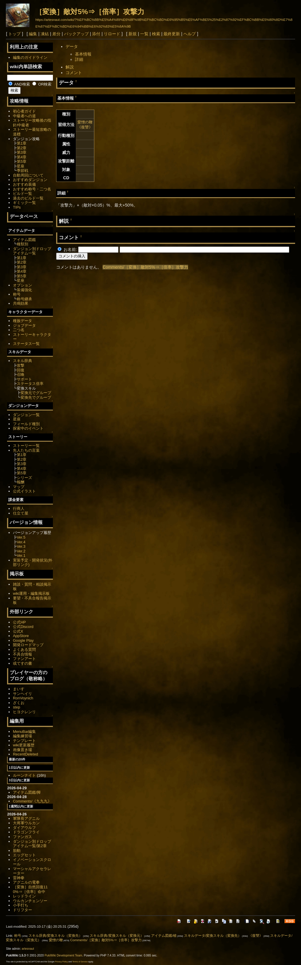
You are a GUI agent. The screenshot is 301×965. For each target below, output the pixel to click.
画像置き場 (22, 750)
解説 (70, 67)
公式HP (19, 622)
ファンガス (22, 837)
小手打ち (20, 905)
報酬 (20, 482)
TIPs (17, 207)
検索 (156, 33)
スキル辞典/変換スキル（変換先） (55, 935)
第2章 (21, 148)
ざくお (18, 703)
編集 (33, 33)
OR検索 (41, 84)
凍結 (45, 33)
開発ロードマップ (28, 645)
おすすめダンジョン (30, 179)
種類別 (22, 244)
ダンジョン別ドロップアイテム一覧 (32, 251)
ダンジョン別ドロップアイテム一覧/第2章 (32, 843)
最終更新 (171, 33)
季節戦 (22, 170)
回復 (20, 370)
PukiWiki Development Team (63, 955)
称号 (17, 294)
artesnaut (28, 948)
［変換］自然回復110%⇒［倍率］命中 (30, 889)
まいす (18, 689)
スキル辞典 (22, 360)
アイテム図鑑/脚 (27, 792)
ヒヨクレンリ (24, 712)
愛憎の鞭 (85, 122)
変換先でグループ (36, 397)
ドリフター (22, 910)
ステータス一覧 (26, 343)
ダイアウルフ (24, 827)
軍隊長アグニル (26, 818)
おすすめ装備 (24, 184)
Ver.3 (21, 546)
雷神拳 (18, 878)
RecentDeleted (25, 754)
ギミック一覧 (24, 202)
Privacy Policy (61, 962)
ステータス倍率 (30, 383)
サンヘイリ (22, 693)
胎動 (17, 850)
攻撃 (20, 365)
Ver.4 (21, 542)
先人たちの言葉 (26, 450)
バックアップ (76, 33)
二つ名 (18, 330)
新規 (132, 33)
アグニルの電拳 (26, 882)
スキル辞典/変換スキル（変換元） (116, 935)
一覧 (144, 33)
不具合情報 (22, 654)
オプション (22, 285)
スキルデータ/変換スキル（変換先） (212, 935)
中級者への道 (24, 116)
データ (72, 46)
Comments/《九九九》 (32, 801)
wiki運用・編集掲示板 (31, 593)
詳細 (79, 59)
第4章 (21, 157)
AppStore (21, 636)
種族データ (22, 321)
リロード (112, 33)
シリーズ (24, 477)
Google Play (23, 640)
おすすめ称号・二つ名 (32, 189)
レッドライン (24, 896)
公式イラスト (24, 491)
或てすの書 (22, 663)
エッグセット (24, 855)
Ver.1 (21, 555)
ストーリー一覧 (26, 445)
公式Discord (23, 626)
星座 (20, 166)
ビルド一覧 (22, 193)
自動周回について (28, 175)
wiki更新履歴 (24, 745)
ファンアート (24, 658)
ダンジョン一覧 (26, 415)
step (16, 707)
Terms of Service (80, 962)
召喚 (20, 374)
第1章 (21, 143)
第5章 (21, 161)
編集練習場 (22, 736)
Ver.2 (21, 551)
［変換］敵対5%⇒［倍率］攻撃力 (89, 12)
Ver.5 (21, 537)
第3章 (21, 152)
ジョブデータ (24, 325)
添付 (96, 33)
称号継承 (24, 299)
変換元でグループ (36, 393)
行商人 (18, 508)
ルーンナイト (24, 775)
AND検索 (19, 84)
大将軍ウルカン (26, 823)
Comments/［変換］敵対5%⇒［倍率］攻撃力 (145, 267)
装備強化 (24, 290)
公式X (18, 631)
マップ (18, 487)
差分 (56, 33)
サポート (24, 379)
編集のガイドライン (30, 57)
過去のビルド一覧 (28, 198)
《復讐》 (85, 127)
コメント (74, 72)
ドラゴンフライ (26, 832)
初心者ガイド (24, 111)
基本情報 (83, 54)
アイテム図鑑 (24, 239)
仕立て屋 (20, 513)
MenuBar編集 (24, 731)
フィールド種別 (26, 424)
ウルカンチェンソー (30, 901)
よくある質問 (24, 649)
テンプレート (24, 740)
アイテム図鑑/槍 (164, 935)
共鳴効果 (20, 303)
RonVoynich (23, 698)
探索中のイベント (28, 428)
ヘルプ (189, 33)
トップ (14, 33)
